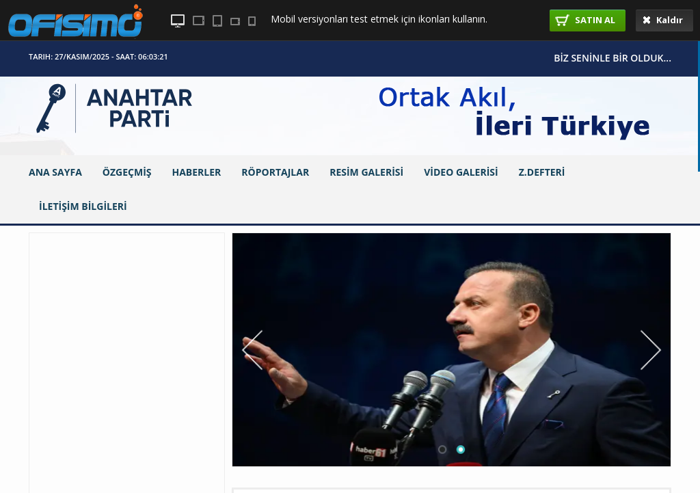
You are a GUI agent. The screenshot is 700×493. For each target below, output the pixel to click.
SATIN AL (585, 20)
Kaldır (663, 20)
